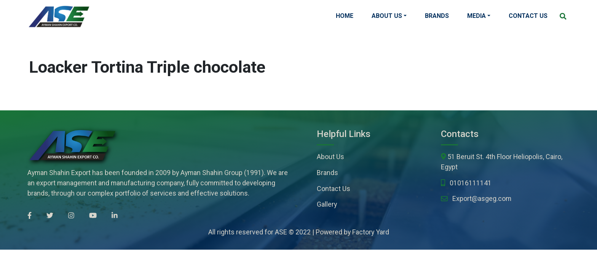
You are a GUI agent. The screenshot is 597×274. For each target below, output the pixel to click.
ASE (281, 232)
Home (344, 15)
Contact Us (528, 15)
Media (476, 15)
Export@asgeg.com (481, 198)
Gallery (327, 204)
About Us (387, 15)
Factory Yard (370, 232)
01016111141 (471, 183)
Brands (437, 15)
